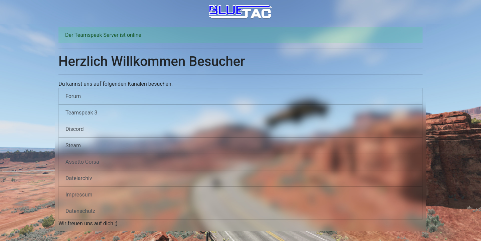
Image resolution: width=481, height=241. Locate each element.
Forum (73, 96)
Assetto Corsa (82, 162)
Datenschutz (80, 211)
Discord (74, 129)
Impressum (79, 194)
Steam (73, 145)
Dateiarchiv (78, 178)
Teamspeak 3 (81, 112)
